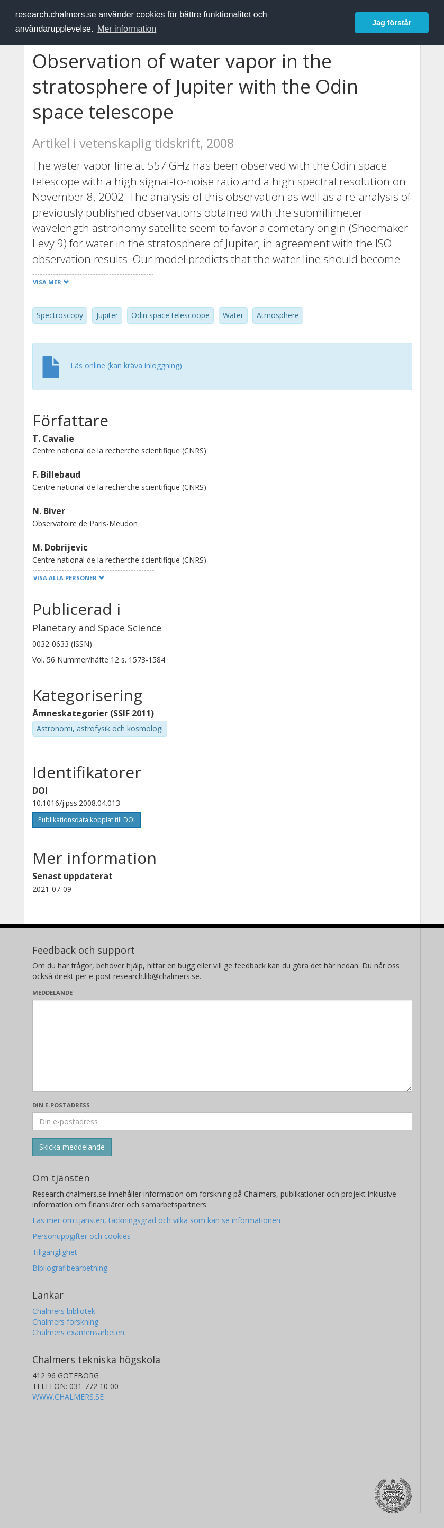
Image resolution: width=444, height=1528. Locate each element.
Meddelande (52, 992)
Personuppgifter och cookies (81, 1236)
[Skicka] (72, 1147)
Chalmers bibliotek (63, 1311)
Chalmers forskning (65, 1322)
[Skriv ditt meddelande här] (222, 1046)
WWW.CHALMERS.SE (68, 1397)
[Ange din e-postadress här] (222, 1121)
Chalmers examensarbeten (78, 1332)
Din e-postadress (61, 1105)
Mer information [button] (126, 28)
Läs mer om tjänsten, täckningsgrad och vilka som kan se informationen (156, 1220)
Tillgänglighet (54, 1252)
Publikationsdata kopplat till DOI (86, 819)
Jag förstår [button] (391, 22)
